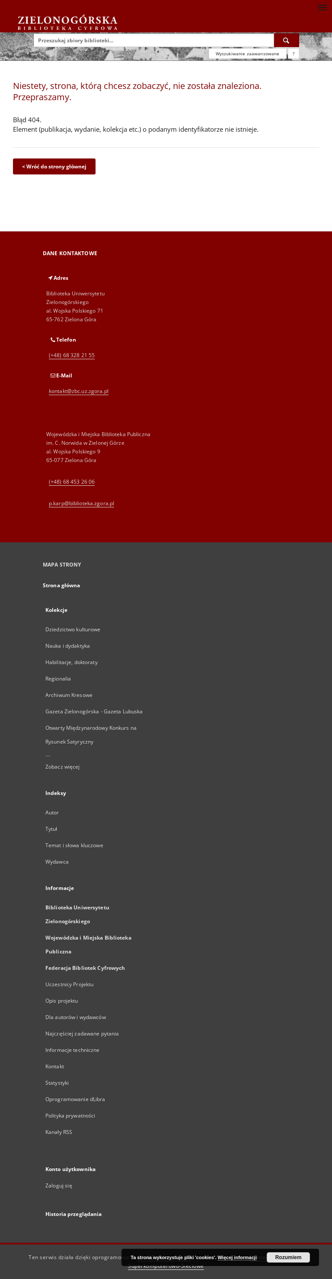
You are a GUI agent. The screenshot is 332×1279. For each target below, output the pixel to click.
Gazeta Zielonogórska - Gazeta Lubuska (94, 711)
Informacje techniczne (72, 1050)
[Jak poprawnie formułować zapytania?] (293, 53)
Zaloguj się (58, 1185)
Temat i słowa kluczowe (74, 845)
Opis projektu (61, 1000)
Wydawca (57, 861)
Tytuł (51, 829)
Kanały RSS (58, 1132)
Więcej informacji (237, 1257)
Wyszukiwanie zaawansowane (248, 54)
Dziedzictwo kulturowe (73, 629)
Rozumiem (288, 1257)
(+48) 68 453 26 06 (72, 481)
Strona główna (61, 585)
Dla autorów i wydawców (75, 1017)
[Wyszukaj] (286, 40)
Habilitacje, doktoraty (71, 662)
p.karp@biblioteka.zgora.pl (81, 503)
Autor (52, 812)
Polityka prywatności (70, 1115)
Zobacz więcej (62, 766)
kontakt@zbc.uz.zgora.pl (79, 391)
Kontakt (54, 1066)
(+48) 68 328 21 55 (72, 355)
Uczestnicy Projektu (69, 984)
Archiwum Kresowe (69, 695)
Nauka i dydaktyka (67, 645)
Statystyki (57, 1082)
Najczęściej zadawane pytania (82, 1033)
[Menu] (322, 7)
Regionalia (58, 678)
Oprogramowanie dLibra (75, 1099)
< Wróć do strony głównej (54, 166)
